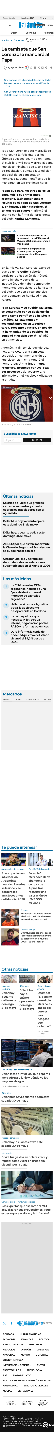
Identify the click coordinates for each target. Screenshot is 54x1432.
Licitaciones (25, 1390)
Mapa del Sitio (22, 1375)
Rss (5, 1375)
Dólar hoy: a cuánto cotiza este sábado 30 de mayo (22, 1144)
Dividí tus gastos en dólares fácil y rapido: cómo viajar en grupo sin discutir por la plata (24, 1160)
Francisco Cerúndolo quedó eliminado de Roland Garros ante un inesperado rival (36, 916)
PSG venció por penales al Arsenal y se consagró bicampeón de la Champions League (32, 252)
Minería (43, 18)
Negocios (9, 1349)
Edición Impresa (13, 1359)
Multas (7, 1390)
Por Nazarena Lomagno (43, 1032)
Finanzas (27, 1339)
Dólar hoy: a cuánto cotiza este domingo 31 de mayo (24, 534)
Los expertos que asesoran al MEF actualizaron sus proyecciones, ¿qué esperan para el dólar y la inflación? (26, 1209)
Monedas (7, 700)
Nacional (9, 1354)
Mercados (35, 1344)
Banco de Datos (13, 1344)
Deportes (19, 40)
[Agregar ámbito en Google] (16, 67)
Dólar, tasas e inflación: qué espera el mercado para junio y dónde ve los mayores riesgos (26, 1077)
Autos (41, 1365)
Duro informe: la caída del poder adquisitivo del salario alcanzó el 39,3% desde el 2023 (30, 637)
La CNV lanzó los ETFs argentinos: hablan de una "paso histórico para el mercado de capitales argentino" (28, 592)
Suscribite (37, 440)
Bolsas (19, 700)
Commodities (32, 700)
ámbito (5, 40)
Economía (31, 32)
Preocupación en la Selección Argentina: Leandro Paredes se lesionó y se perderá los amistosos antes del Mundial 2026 (13, 886)
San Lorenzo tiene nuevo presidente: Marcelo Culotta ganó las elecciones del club (28, 93)
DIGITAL (11, 1402)
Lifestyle (43, 1349)
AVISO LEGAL (10, 1385)
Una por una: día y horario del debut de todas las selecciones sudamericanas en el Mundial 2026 (27, 83)
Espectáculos (12, 1370)
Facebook (11, 1323)
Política (44, 1339)
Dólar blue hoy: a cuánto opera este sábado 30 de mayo (25, 1098)
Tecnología (34, 1370)
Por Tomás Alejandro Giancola (14, 1086)
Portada (8, 1334)
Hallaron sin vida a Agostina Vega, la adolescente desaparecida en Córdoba (29, 607)
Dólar (14, 32)
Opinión (26, 1349)
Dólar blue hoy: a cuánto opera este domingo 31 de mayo (23, 522)
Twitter (4, 1323)
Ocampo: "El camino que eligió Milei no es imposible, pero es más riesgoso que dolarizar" (44, 1009)
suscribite (40, 25)
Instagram (18, 1323)
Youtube (34, 1323)
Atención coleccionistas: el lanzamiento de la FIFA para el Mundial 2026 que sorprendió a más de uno (33, 239)
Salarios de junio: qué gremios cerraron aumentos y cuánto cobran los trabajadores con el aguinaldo (23, 508)
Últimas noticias (30, 1334)
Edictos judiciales (36, 1385)
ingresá (50, 25)
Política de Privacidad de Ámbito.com (27, 1380)
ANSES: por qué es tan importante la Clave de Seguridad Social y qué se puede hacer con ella (26, 547)
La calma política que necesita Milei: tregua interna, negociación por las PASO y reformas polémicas (30, 621)
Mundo (25, 1354)
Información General (17, 1365)
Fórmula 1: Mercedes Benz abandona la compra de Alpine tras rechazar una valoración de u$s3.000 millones (39, 888)
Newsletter (45, 1323)
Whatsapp (42, 1323)
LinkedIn (26, 1323)
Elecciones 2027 (27, 18)
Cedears (47, 700)
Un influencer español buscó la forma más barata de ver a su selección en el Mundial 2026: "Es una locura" (36, 937)
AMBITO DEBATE (43, 1402)
